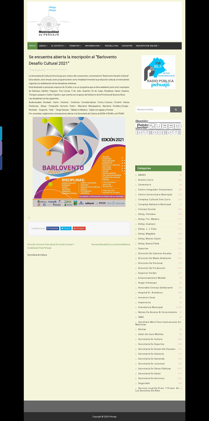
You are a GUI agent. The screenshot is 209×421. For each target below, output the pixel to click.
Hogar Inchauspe (147, 283)
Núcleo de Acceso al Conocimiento (157, 312)
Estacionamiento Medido (152, 278)
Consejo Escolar (147, 209)
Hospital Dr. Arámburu (150, 292)
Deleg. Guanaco (147, 224)
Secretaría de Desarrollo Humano (157, 349)
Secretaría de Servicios (151, 378)
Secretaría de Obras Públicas (154, 368)
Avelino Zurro (146, 180)
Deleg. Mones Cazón (149, 238)
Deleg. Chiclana (147, 214)
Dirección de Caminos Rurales (155, 253)
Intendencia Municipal (150, 307)
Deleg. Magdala (146, 234)
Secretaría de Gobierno (151, 354)
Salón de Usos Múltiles (151, 334)
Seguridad (144, 383)
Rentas (142, 329)
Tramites (74, 46)
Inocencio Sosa (146, 297)
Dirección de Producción (151, 268)
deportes (143, 248)
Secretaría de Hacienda (151, 359)
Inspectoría (144, 302)
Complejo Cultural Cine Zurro (154, 199)
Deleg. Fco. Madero (149, 219)
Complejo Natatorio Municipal (154, 204)
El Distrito (57, 46)
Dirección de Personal (150, 263)
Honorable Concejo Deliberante (155, 288)
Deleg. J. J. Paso (147, 229)
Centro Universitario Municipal (155, 194)
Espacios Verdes (147, 273)
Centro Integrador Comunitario (155, 189)
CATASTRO (127, 46)
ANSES (142, 175)
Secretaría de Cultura (57, 69)
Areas (42, 46)
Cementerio (144, 185)
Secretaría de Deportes (151, 344)
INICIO (32, 46)
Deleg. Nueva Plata (148, 243)
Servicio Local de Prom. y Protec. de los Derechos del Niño (157, 389)
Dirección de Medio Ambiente (154, 258)
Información (92, 46)
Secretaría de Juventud (151, 364)
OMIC (141, 317)
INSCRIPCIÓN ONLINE (146, 46)
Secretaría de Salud (149, 373)
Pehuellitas (111, 46)
